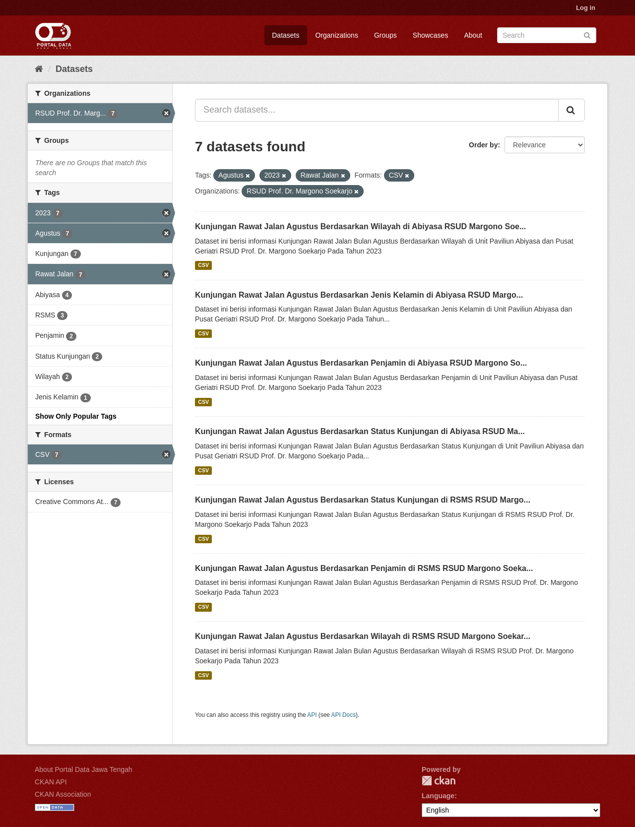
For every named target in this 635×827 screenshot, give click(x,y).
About (473, 35)
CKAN (438, 780)
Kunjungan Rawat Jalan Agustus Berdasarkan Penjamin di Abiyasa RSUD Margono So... (361, 363)
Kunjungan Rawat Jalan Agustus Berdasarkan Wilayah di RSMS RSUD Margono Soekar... (362, 636)
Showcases (430, 35)
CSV (203, 265)
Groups (385, 35)
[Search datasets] (546, 35)
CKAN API (51, 782)
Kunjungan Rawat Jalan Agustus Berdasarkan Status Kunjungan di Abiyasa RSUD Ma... (360, 431)
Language (438, 796)
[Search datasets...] (377, 110)
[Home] (39, 69)
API (312, 714)
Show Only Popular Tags (76, 416)
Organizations (337, 35)
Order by (483, 145)
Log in (585, 7)
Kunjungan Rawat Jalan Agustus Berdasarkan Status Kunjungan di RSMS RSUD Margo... (362, 500)
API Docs (343, 714)
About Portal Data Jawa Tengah (83, 769)
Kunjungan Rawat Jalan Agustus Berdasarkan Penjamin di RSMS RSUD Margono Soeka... (364, 568)
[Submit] (587, 34)
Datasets (285, 35)
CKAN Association (63, 794)
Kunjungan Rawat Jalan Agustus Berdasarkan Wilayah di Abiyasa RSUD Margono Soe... (360, 226)
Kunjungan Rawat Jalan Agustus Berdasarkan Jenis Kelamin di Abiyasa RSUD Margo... (359, 295)
